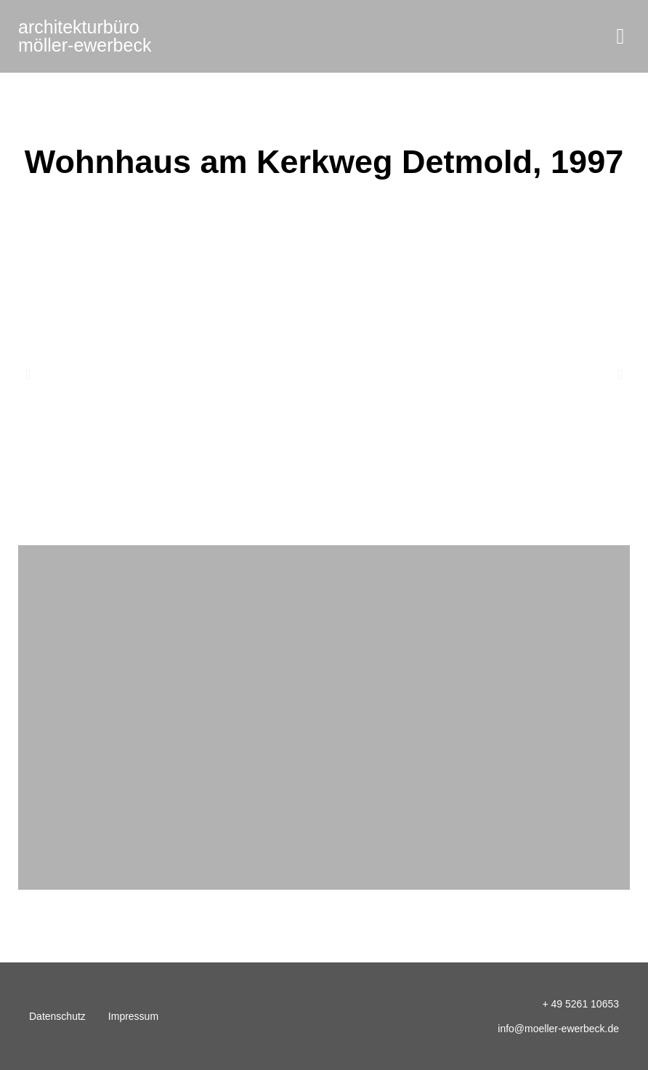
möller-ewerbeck (84, 36)
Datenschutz (57, 1016)
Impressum (133, 1016)
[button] (620, 36)
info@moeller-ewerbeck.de (558, 1028)
